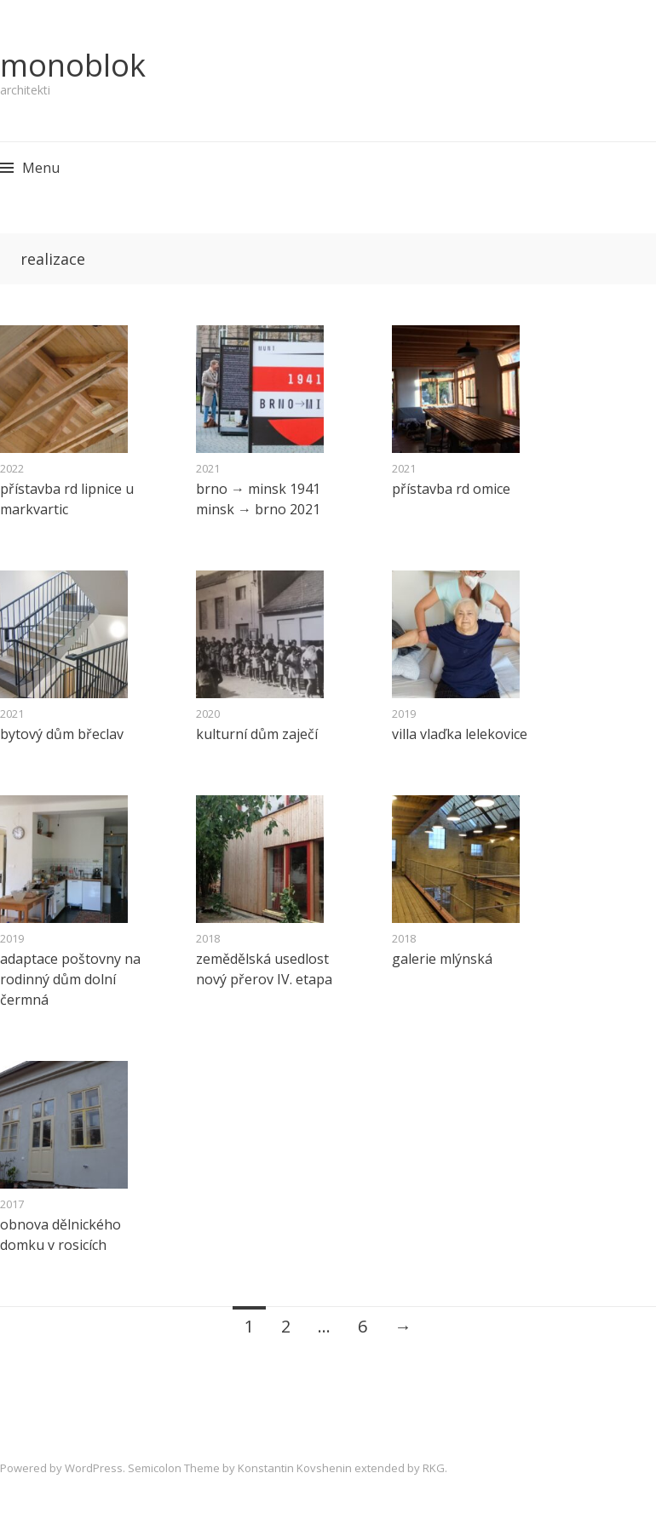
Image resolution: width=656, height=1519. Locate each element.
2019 (404, 713)
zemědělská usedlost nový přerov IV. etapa (264, 969)
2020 (208, 713)
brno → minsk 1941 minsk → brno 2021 (258, 499)
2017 (12, 1204)
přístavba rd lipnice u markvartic (67, 499)
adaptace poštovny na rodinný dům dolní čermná (70, 979)
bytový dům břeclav (62, 734)
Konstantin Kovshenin (295, 1468)
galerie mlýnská (442, 958)
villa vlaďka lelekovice (459, 734)
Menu (41, 167)
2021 (208, 468)
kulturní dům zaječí (257, 734)
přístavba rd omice (451, 488)
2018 (208, 938)
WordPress (94, 1468)
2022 (12, 468)
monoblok (73, 65)
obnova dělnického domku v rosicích (60, 1234)
